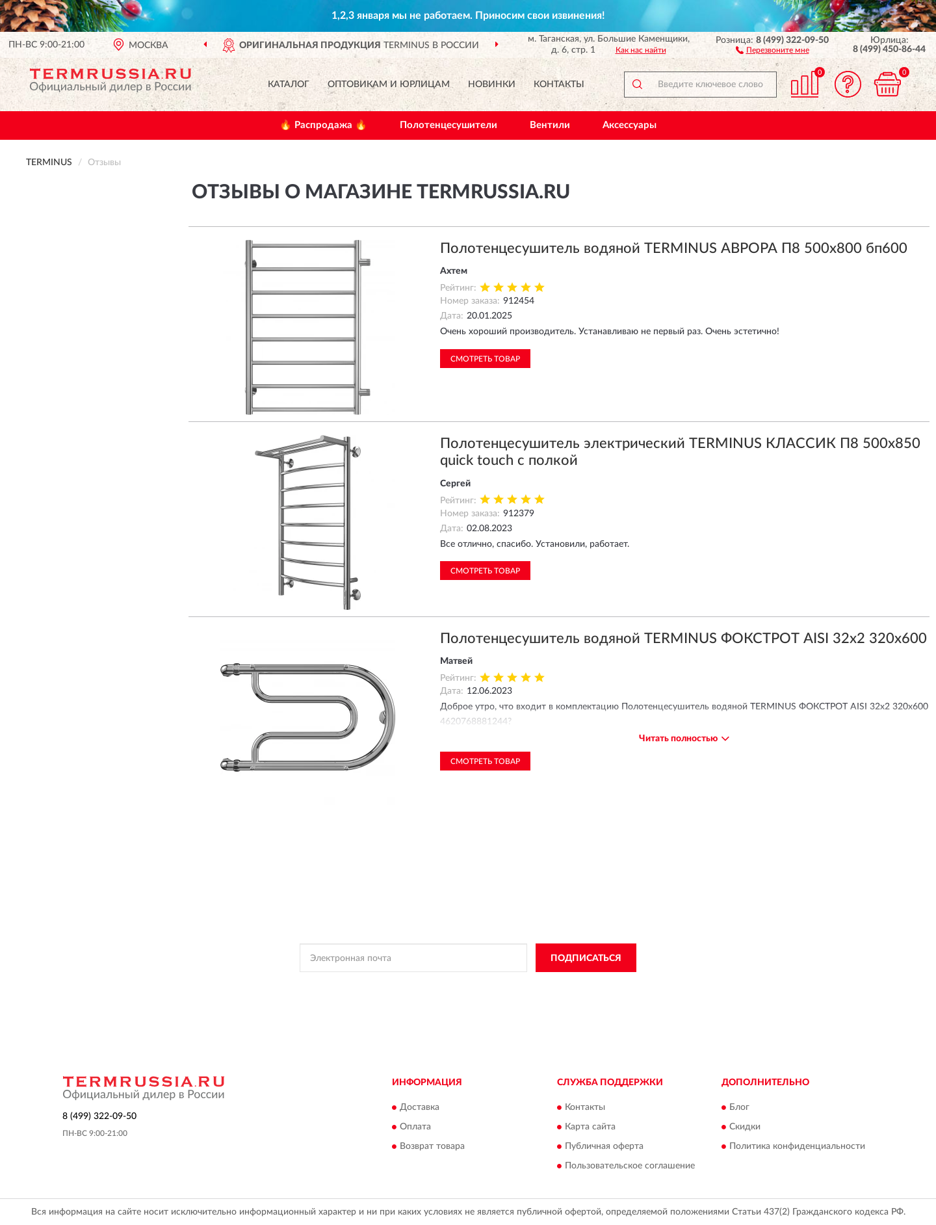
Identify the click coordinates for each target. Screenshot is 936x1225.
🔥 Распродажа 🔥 (323, 125)
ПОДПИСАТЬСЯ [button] (586, 958)
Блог (739, 1107)
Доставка (419, 1107)
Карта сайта (590, 1126)
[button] (772, 49)
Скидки (744, 1126)
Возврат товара (432, 1146)
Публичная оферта (604, 1146)
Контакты (559, 84)
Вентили (550, 125)
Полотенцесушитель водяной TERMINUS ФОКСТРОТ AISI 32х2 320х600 (683, 638)
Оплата (415, 1126)
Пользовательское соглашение (630, 1165)
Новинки (491, 84)
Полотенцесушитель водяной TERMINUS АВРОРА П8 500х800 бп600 (673, 248)
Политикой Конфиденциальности (463, 987)
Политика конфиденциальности (797, 1146)
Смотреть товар (485, 359)
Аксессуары (629, 125)
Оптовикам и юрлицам (389, 84)
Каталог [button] (288, 84)
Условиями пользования (577, 987)
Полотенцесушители (448, 125)
